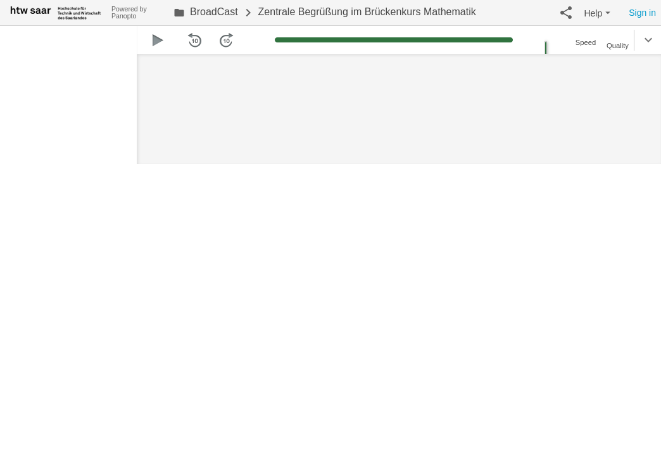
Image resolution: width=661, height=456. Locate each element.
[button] (566, 12)
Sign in (642, 13)
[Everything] (55, 11)
